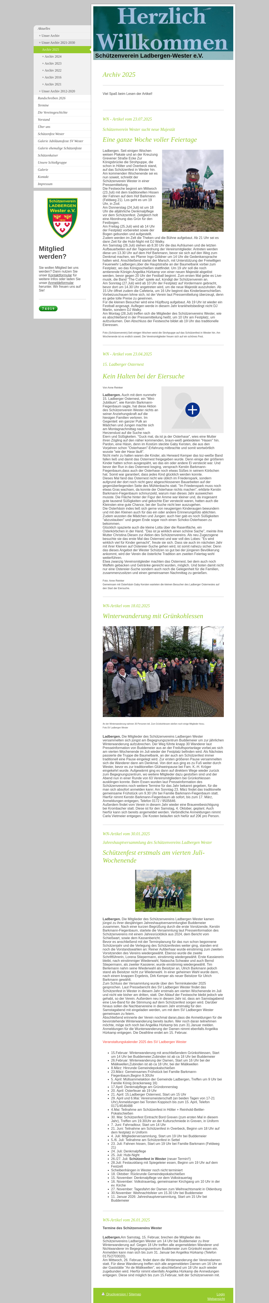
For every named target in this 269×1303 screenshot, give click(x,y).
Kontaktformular (60, 275)
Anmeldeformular (61, 283)
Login (221, 1294)
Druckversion (114, 1294)
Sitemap (135, 1294)
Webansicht (216, 1299)
